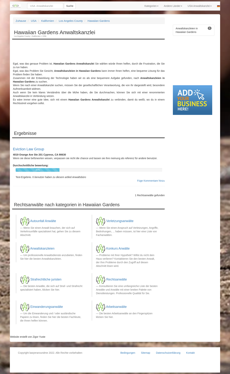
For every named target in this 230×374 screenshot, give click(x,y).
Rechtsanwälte (116, 279)
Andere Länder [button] (173, 5)
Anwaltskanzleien (42, 248)
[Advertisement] (78, 53)
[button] (218, 5)
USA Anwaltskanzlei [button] (200, 5)
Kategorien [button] (151, 5)
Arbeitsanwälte (116, 306)
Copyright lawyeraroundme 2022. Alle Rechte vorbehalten (50, 352)
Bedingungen (127, 352)
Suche (69, 5)
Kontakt (190, 352)
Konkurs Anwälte (118, 248)
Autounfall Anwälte (43, 221)
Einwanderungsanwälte (46, 306)
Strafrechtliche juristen (45, 279)
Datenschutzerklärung (168, 352)
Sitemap (145, 352)
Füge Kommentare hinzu (151, 180)
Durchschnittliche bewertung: (31, 165)
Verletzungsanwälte (120, 221)
